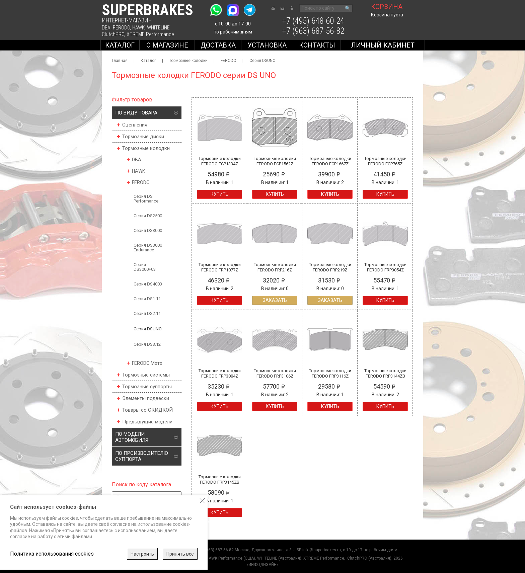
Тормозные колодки (188, 60)
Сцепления (134, 125)
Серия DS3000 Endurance (148, 247)
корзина (386, 6)
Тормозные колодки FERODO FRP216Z (275, 267)
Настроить (142, 554)
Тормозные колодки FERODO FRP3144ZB (385, 373)
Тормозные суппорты (147, 387)
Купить (220, 194)
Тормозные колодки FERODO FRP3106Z (275, 373)
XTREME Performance (150, 34)
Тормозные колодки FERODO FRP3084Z (220, 373)
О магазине (167, 45)
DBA (106, 27)
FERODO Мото (147, 363)
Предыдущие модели (147, 422)
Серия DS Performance (146, 198)
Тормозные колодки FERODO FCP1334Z (220, 161)
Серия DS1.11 (147, 298)
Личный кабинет (383, 45)
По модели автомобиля (131, 437)
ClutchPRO (113, 34)
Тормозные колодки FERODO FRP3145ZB (220, 479)
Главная (120, 60)
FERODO (121, 27)
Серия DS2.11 (147, 313)
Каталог (120, 45)
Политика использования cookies (52, 554)
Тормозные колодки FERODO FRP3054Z (385, 267)
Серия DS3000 (148, 230)
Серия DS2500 (148, 215)
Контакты (317, 45)
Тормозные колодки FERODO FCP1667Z (330, 161)
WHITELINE (158, 27)
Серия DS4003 (148, 283)
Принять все (180, 554)
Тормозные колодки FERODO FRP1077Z (220, 267)
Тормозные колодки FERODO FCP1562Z (275, 161)
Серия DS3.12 (147, 344)
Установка (267, 45)
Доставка (218, 45)
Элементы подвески (145, 398)
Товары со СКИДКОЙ (147, 410)
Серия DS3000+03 (145, 267)
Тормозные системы (146, 375)
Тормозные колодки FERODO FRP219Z (330, 267)
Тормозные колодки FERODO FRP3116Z (330, 373)
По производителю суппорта (141, 456)
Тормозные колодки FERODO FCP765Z (385, 161)
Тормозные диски (143, 137)
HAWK (138, 27)
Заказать (275, 300)
